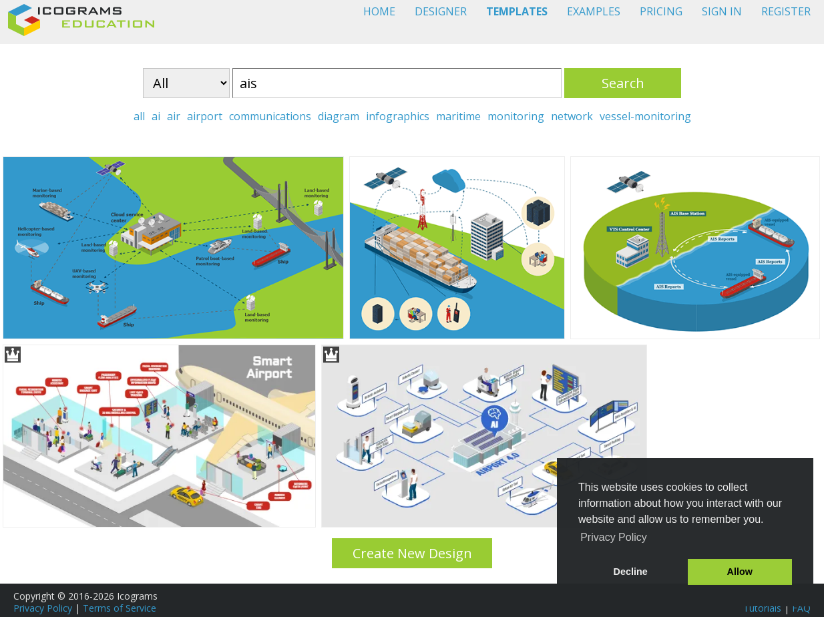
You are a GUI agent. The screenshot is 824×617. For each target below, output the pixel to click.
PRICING (661, 11)
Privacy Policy (42, 608)
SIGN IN (722, 11)
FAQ (801, 608)
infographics (397, 116)
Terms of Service (119, 608)
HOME (379, 11)
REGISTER (786, 11)
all (139, 116)
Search (623, 83)
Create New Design (412, 553)
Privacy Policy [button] (613, 537)
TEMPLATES (517, 11)
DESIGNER (441, 11)
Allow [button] (740, 571)
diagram (338, 116)
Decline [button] (631, 571)
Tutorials (762, 608)
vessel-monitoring (645, 116)
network (572, 116)
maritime (458, 116)
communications (270, 116)
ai (156, 116)
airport (204, 116)
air (173, 116)
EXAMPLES (593, 11)
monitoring (515, 116)
